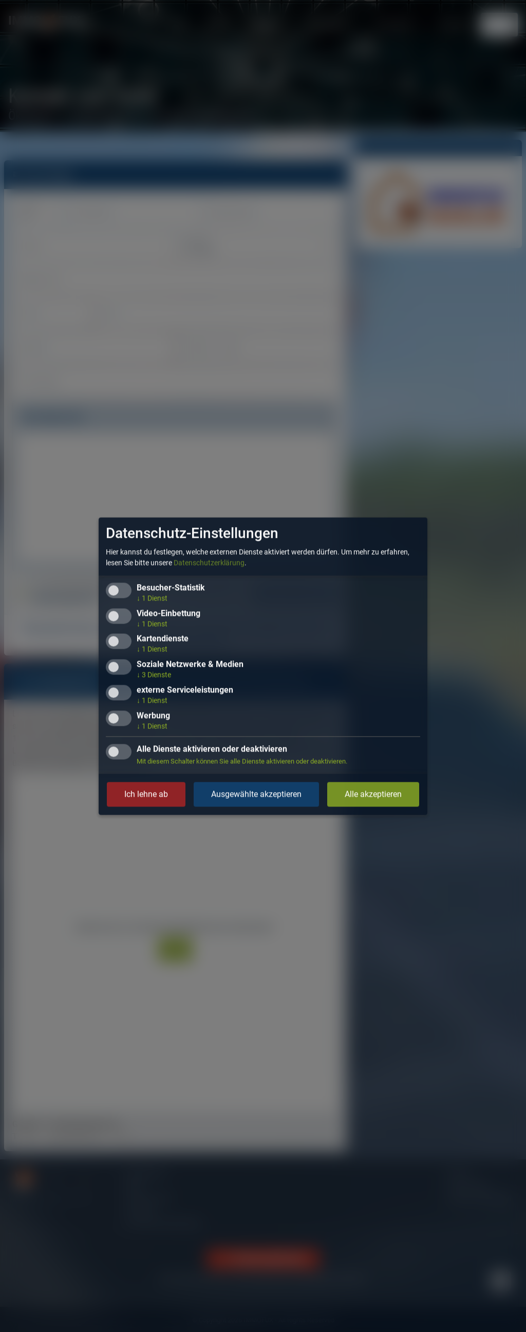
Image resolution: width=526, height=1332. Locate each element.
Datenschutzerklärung (209, 562)
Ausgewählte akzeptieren (256, 794)
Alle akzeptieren (373, 794)
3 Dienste (154, 675)
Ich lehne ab (146, 794)
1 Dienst (152, 598)
